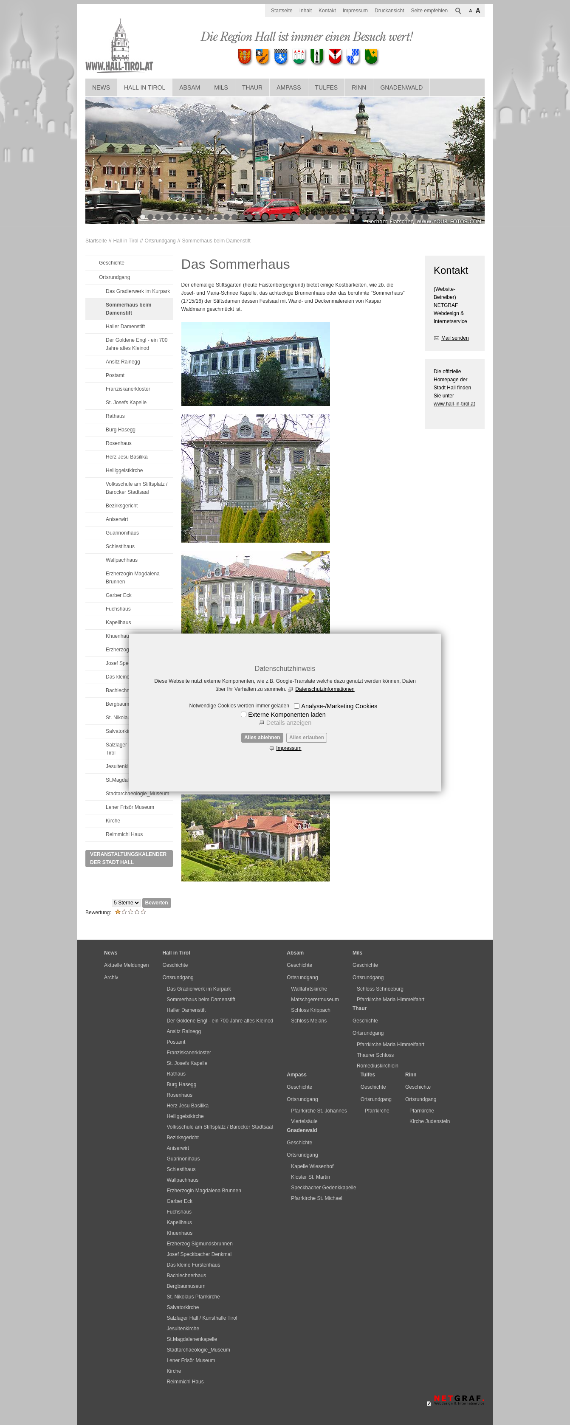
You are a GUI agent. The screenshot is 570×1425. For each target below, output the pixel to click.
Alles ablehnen (262, 738)
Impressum (288, 748)
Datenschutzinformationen (324, 689)
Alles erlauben (306, 738)
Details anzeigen (288, 722)
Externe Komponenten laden (286, 714)
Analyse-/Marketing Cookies (339, 706)
